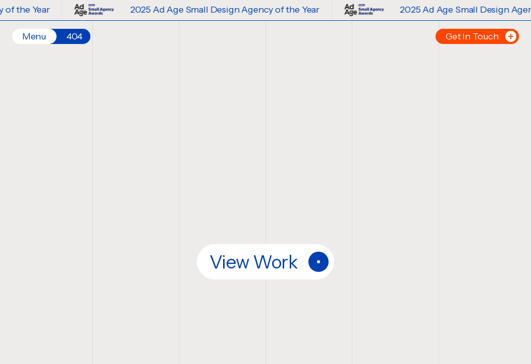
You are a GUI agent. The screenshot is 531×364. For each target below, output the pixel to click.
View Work (269, 262)
